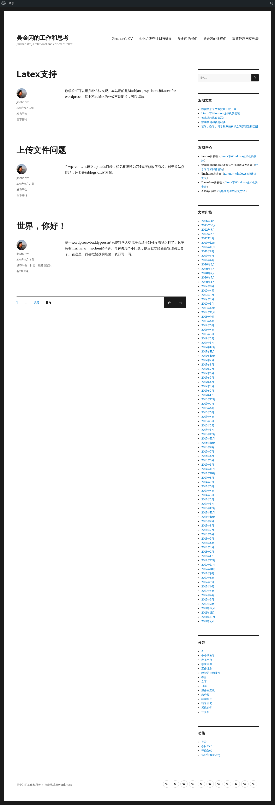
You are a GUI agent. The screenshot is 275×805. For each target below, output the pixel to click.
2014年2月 (207, 499)
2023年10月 (208, 225)
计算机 (205, 712)
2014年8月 (207, 477)
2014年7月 (207, 482)
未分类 (205, 694)
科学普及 (206, 699)
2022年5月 (208, 229)
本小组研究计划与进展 (155, 39)
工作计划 (206, 668)
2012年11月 (208, 565)
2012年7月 (207, 582)
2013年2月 (207, 551)
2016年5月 (207, 412)
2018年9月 (207, 316)
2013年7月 (207, 530)
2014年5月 (207, 486)
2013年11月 (208, 512)
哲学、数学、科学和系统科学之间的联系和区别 (229, 126)
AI (202, 651)
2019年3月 (207, 295)
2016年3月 (207, 421)
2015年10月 (208, 443)
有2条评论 (23, 271)
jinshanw (23, 102)
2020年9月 (208, 264)
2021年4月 (207, 260)
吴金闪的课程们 (214, 39)
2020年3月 (208, 282)
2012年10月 (208, 569)
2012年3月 (207, 599)
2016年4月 (207, 417)
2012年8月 (207, 578)
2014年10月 (208, 473)
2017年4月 (207, 382)
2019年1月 (207, 303)
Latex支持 (37, 74)
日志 (32, 265)
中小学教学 (208, 655)
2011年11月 (208, 612)
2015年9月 (207, 447)
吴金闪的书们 (187, 39)
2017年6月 (207, 373)
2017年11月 (208, 351)
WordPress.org (210, 755)
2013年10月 (208, 517)
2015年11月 (208, 438)
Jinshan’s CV (122, 39)
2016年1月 (207, 430)
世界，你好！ (41, 226)
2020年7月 (208, 273)
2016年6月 (207, 408)
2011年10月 (208, 617)
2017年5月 (207, 377)
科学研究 (206, 703)
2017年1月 (207, 395)
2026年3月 (208, 221)
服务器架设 (45, 265)
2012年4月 (207, 595)
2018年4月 (207, 330)
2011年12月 (208, 608)
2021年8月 (207, 251)
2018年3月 (207, 334)
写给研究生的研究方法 (232, 191)
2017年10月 (208, 356)
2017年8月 (207, 364)
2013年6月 (207, 534)
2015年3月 (207, 464)
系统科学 (206, 707)
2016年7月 (207, 404)
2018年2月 (207, 338)
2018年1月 (207, 343)
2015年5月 (207, 460)
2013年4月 (207, 543)
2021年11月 (208, 247)
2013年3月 (207, 547)
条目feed (206, 746)
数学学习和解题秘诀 (213, 122)
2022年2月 (208, 234)
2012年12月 (208, 560)
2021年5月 (207, 256)
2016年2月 (207, 425)
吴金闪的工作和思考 (43, 37)
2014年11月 (208, 469)
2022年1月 (207, 238)
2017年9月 (207, 360)
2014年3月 (207, 495)
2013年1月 (207, 556)
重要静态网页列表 (245, 39)
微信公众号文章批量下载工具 (218, 109)
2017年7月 (207, 369)
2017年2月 (207, 390)
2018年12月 (208, 308)
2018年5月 (207, 325)
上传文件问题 (41, 150)
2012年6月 (207, 586)
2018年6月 (207, 321)
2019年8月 (207, 286)
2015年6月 (207, 456)
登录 (11, 3)
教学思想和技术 (210, 673)
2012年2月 (207, 604)
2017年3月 (207, 386)
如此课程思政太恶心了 (214, 118)
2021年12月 (208, 243)
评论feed (206, 750)
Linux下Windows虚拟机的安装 (220, 113)
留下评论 (22, 119)
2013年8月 (207, 525)
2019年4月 (207, 290)
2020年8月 (208, 269)
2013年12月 (208, 508)
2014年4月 (207, 491)
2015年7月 (207, 451)
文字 (204, 681)
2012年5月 (207, 591)
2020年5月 (208, 277)
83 (36, 302)
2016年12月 (208, 399)
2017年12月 (208, 347)
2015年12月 (208, 434)
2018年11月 (208, 312)
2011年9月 (207, 621)
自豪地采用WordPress (58, 785)
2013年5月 (207, 538)
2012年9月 (207, 573)
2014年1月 (207, 504)
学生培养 (206, 664)
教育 (204, 677)
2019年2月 (207, 299)
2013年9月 (207, 521)
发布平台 (22, 113)
